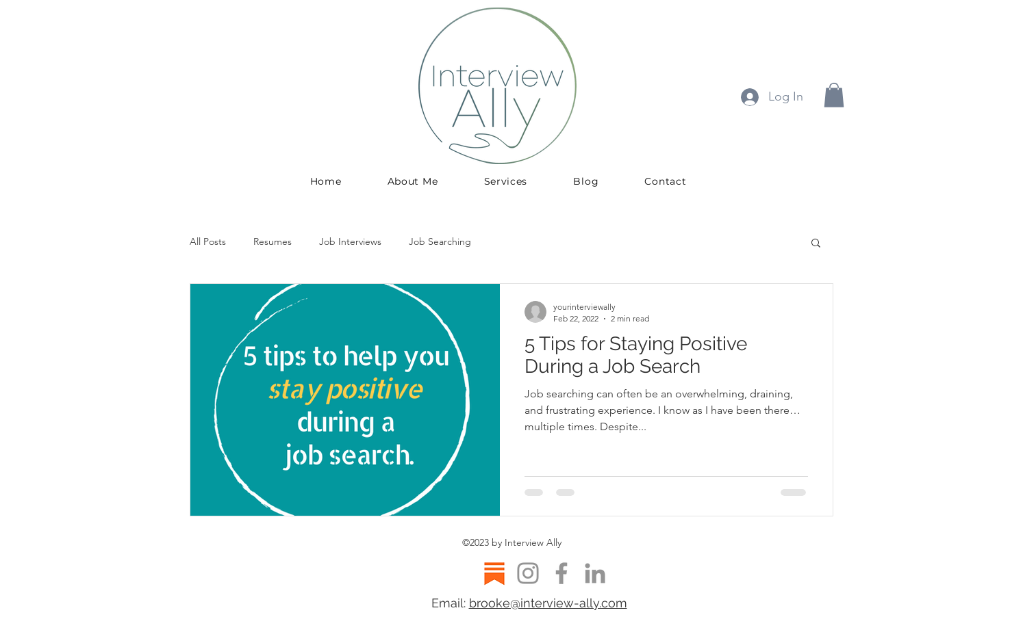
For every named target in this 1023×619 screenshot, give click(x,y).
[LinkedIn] (595, 573)
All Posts (208, 241)
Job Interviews (350, 241)
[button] (834, 95)
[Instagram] (528, 573)
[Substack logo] (494, 573)
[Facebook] (561, 573)
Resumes (272, 241)
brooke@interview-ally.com (548, 603)
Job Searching (440, 241)
